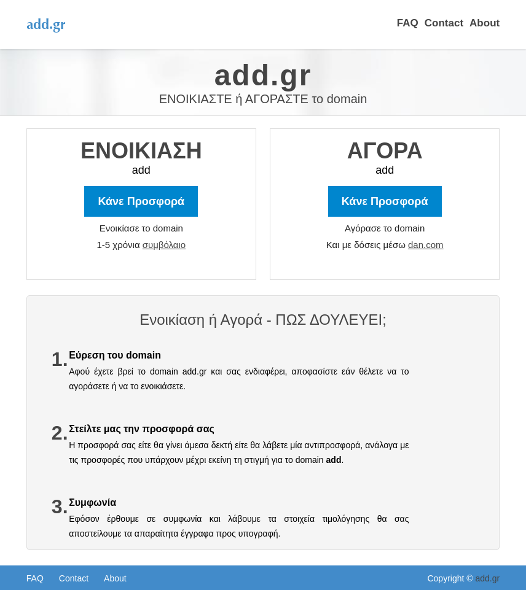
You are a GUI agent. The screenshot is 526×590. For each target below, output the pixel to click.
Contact (444, 23)
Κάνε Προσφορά (385, 201)
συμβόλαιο (164, 244)
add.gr (487, 578)
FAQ (407, 23)
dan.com (426, 244)
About (484, 23)
